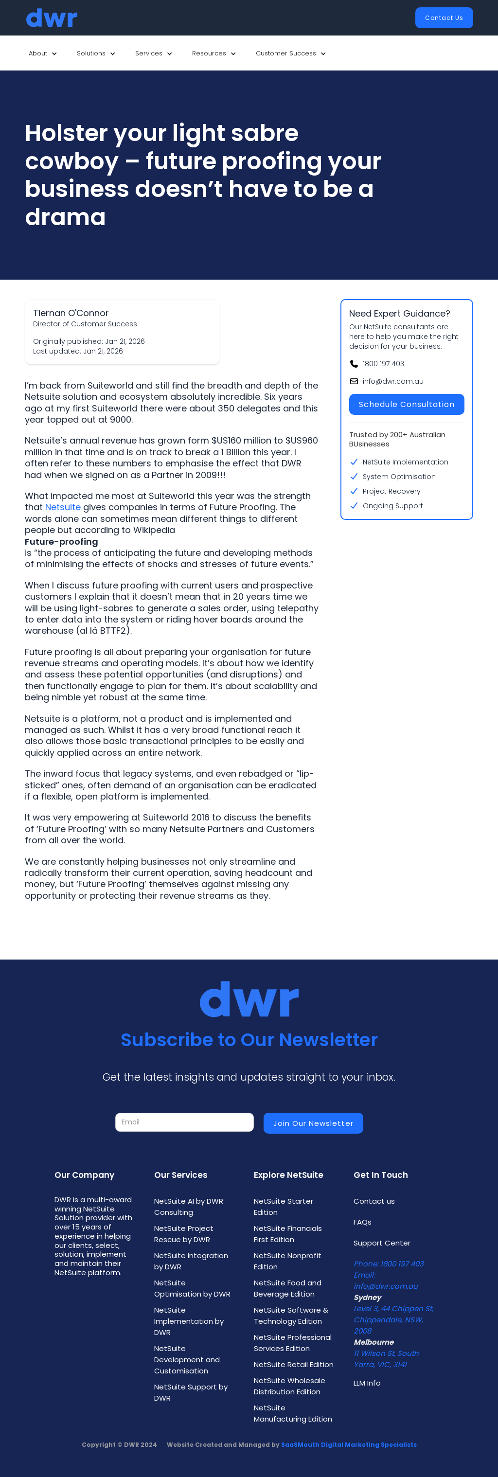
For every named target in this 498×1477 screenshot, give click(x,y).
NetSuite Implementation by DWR (189, 1321)
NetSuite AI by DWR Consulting (188, 1206)
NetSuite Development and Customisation (187, 1359)
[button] (43, 53)
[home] (52, 17)
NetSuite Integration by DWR (191, 1261)
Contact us (374, 1201)
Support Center (382, 1243)
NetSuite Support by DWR (191, 1392)
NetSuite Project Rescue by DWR (183, 1234)
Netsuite (63, 507)
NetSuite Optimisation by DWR (192, 1288)
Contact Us (444, 18)
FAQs (363, 1222)
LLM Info (367, 1383)
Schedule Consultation (407, 404)
